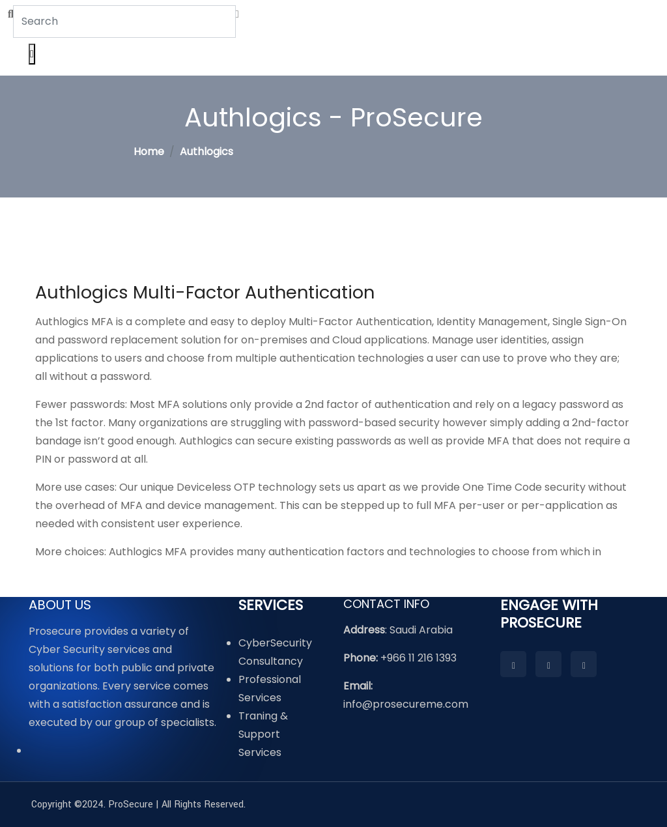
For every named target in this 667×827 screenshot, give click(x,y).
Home (149, 151)
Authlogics (206, 151)
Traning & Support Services (263, 734)
